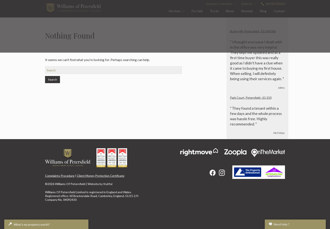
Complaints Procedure (60, 175)
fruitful (107, 184)
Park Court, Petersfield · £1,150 (250, 97)
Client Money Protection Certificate (100, 175)
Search (52, 79)
